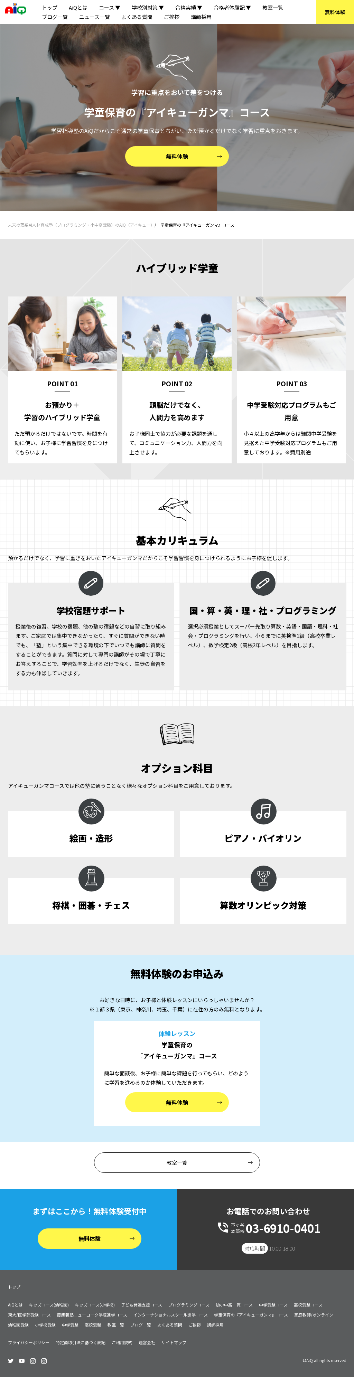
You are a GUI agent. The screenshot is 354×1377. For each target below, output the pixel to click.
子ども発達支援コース (141, 1305)
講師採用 (201, 16)
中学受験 (70, 1325)
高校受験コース (308, 1305)
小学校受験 (45, 1325)
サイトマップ (173, 1342)
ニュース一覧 (94, 16)
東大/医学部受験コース (29, 1315)
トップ (49, 7)
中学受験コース (273, 1305)
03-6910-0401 (283, 1228)
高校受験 (93, 1325)
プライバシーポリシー (28, 1342)
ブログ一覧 (55, 16)
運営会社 (147, 1342)
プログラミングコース (188, 1305)
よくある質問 (136, 16)
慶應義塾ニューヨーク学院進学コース (92, 1315)
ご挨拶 (171, 16)
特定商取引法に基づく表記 (80, 1342)
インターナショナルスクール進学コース (170, 1315)
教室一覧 (272, 7)
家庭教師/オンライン (313, 1315)
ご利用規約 (122, 1342)
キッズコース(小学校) (95, 1305)
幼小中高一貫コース (234, 1305)
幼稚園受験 (18, 1325)
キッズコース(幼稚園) (49, 1305)
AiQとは (78, 7)
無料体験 (335, 12)
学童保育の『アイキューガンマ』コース (251, 1315)
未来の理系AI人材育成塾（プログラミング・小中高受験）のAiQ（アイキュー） (81, 225)
